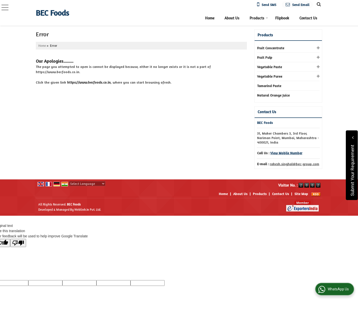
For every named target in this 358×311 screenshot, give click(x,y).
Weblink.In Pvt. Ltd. (87, 209)
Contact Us (308, 18)
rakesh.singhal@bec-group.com (294, 164)
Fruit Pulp (264, 57)
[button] (286, 153)
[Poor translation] (18, 243)
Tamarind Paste (269, 86)
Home (209, 18)
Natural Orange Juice (273, 95)
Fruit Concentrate (270, 48)
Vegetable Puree (269, 76)
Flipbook (282, 18)
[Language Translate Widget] (87, 183)
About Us (231, 18)
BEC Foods (52, 13)
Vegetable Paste (269, 67)
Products (259, 18)
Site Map (301, 194)
